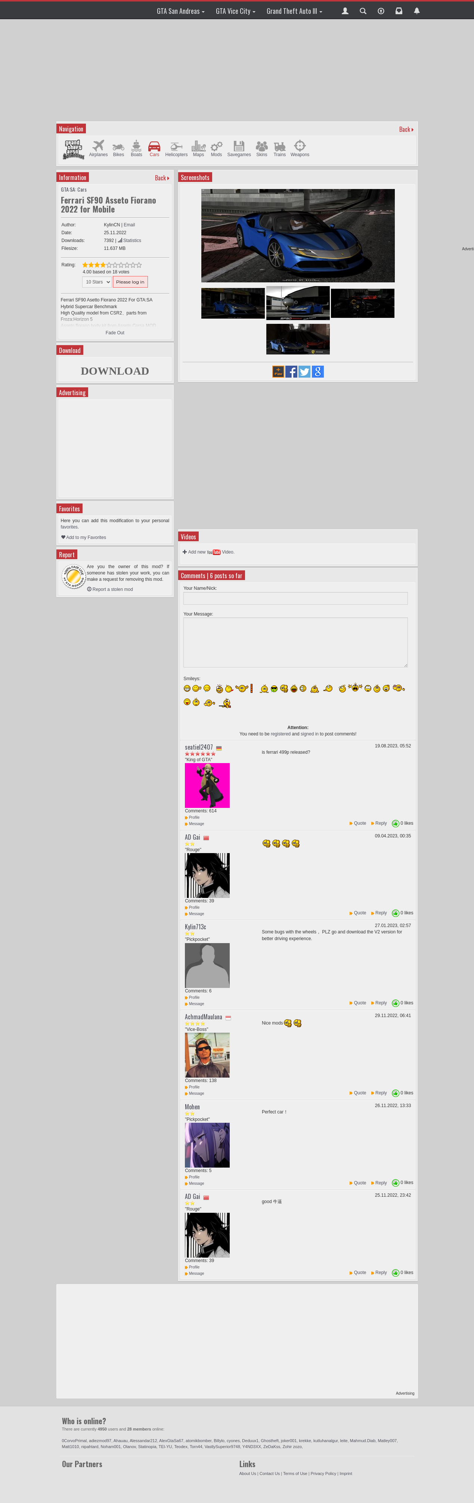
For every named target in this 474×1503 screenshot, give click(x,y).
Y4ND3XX (251, 1446)
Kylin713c (195, 926)
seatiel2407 (199, 747)
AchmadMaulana (203, 1016)
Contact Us (270, 1473)
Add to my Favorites (83, 537)
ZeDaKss (271, 1446)
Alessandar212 (143, 1440)
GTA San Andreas (181, 11)
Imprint (346, 1473)
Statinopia (147, 1446)
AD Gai (192, 837)
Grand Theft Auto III (294, 11)
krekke (305, 1440)
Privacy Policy (323, 1473)
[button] (345, 10)
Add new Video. (209, 552)
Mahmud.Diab (362, 1440)
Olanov (129, 1446)
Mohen (192, 1106)
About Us (247, 1473)
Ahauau (121, 1440)
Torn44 (196, 1446)
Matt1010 (70, 1446)
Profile (192, 817)
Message (194, 824)
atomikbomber (198, 1440)
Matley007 (387, 1440)
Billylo (219, 1440)
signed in (310, 734)
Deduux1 (250, 1440)
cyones (233, 1440)
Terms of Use (295, 1473)
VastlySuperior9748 (222, 1446)
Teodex (180, 1446)
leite (344, 1440)
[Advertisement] (237, 69)
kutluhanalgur (325, 1440)
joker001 (289, 1440)
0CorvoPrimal (74, 1440)
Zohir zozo (291, 1446)
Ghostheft (270, 1440)
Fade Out (115, 332)
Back (404, 129)
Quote (360, 823)
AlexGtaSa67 (171, 1440)
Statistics (129, 240)
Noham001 (111, 1446)
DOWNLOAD (115, 371)
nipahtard (90, 1446)
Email (129, 224)
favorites (69, 527)
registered (281, 734)
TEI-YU (165, 1446)
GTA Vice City (235, 11)
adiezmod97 (100, 1440)
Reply (381, 823)
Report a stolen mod (110, 589)
